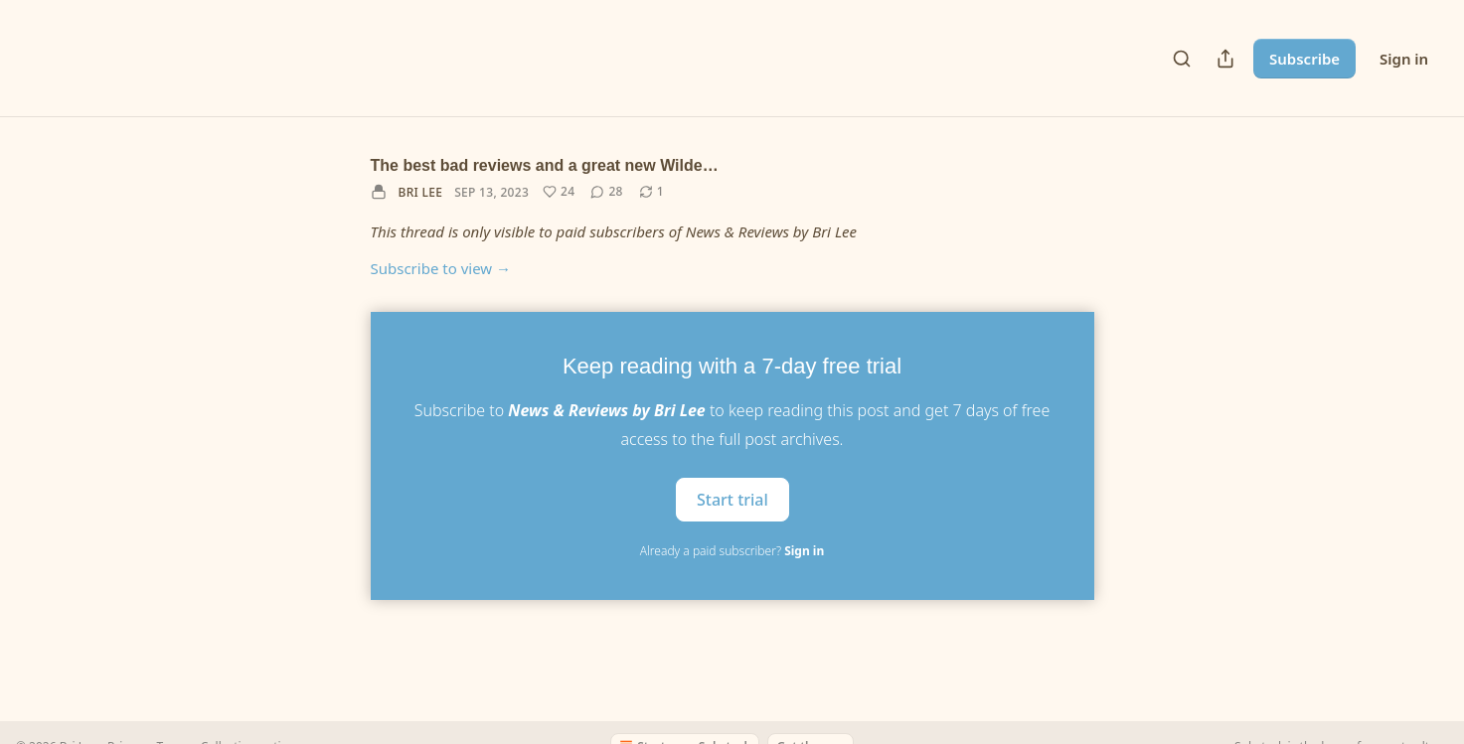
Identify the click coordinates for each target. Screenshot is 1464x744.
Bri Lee (421, 192)
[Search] (1182, 58)
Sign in (1404, 59)
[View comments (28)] (606, 192)
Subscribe (1304, 59)
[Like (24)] (558, 192)
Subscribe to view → (441, 268)
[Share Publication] (1225, 58)
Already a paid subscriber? (732, 550)
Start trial (732, 499)
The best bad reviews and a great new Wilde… (545, 165)
